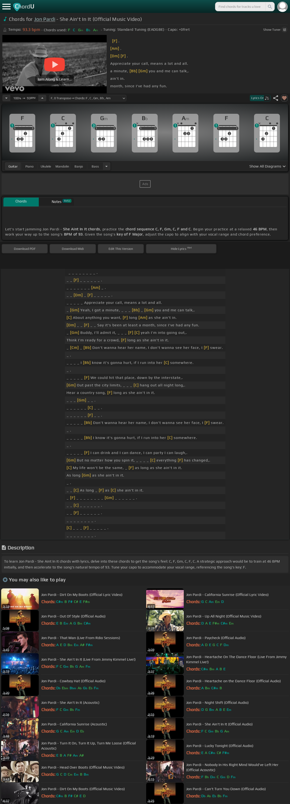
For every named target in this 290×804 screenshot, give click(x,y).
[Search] (269, 6)
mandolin (62, 166)
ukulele (46, 166)
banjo (78, 166)
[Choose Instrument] (106, 166)
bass (95, 166)
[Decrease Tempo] (6, 98)
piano (29, 166)
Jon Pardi (44, 19)
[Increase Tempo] (42, 98)
